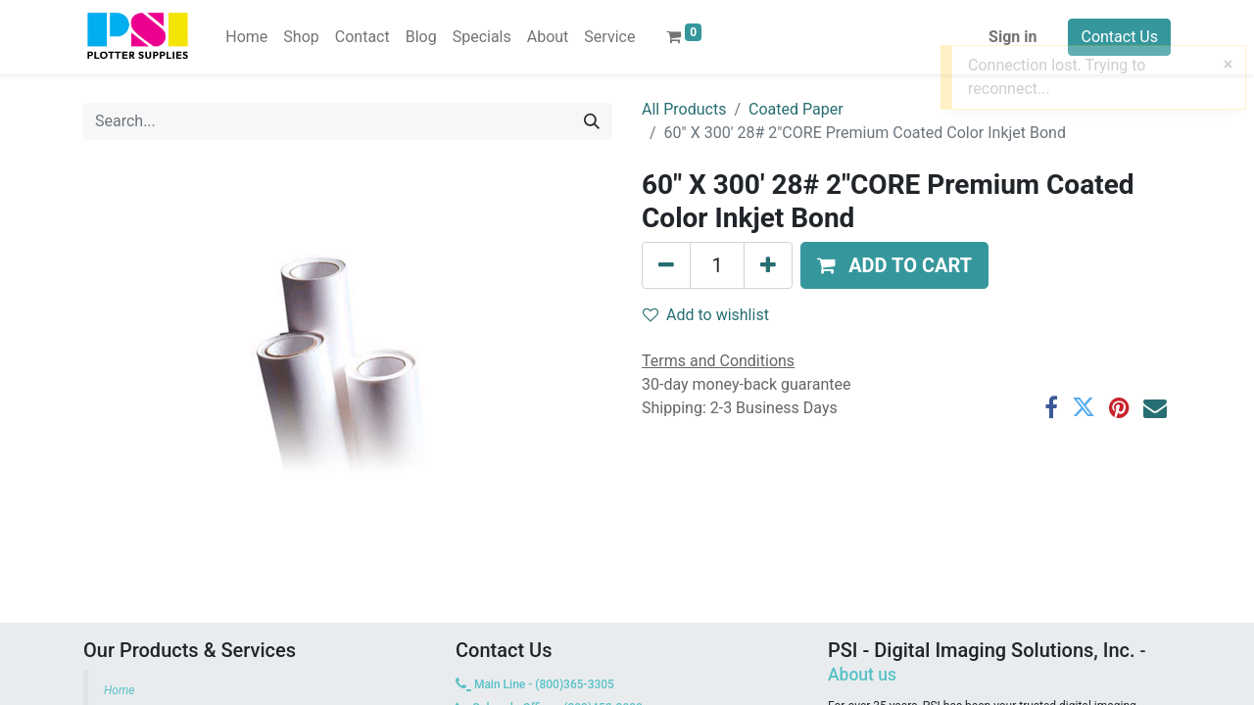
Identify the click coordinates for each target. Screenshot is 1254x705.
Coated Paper (796, 109)
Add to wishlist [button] (706, 315)
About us (862, 674)
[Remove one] (666, 265)
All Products (684, 109)
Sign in (1013, 36)
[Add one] (768, 265)
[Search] (591, 121)
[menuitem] (246, 37)
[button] (894, 265)
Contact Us (1119, 36)
